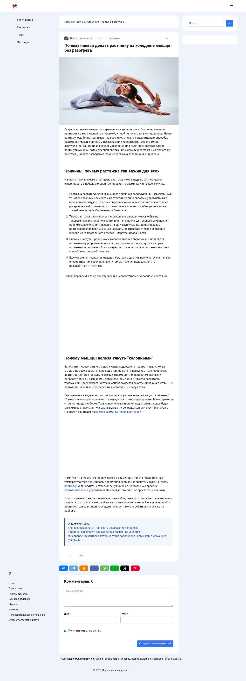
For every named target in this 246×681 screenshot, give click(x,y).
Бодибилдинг (153, 6)
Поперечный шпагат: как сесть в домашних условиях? (103, 527)
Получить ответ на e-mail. (84, 630)
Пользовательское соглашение (27, 614)
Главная (69, 22)
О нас (12, 583)
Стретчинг (93, 22)
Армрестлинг (177, 6)
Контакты (197, 6)
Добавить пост (215, 6)
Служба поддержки (20, 599)
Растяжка (114, 38)
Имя (67, 614)
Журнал (13, 604)
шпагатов (135, 486)
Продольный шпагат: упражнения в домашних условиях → (106, 532)
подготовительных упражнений (84, 490)
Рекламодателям (19, 593)
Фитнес (80, 22)
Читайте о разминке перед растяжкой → (118, 411)
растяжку (70, 486)
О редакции (15, 588)
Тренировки (110, 6)
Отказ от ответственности (24, 620)
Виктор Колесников (78, 38)
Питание (131, 6)
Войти (230, 6)
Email (124, 614)
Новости (14, 609)
